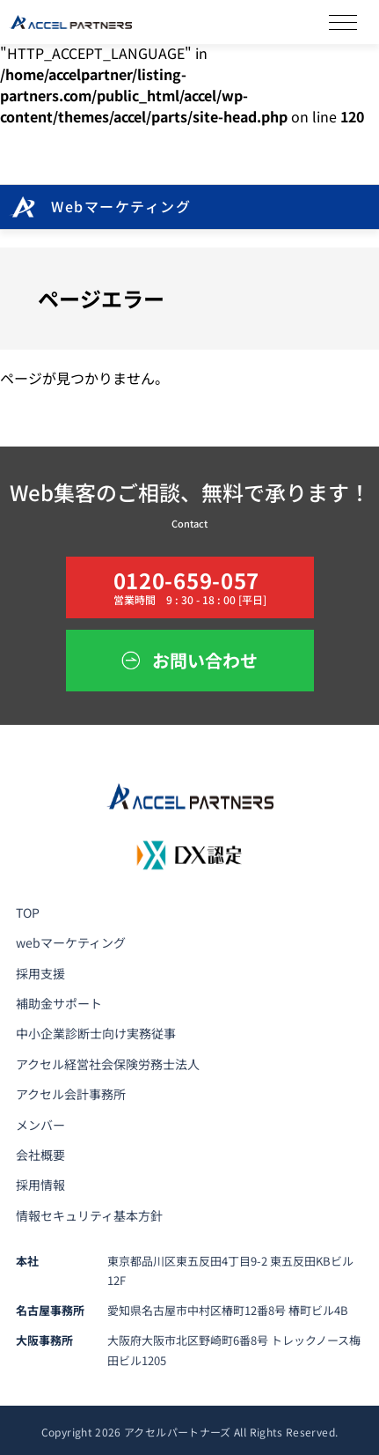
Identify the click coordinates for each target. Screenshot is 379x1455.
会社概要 (40, 1154)
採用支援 (40, 973)
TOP (28, 912)
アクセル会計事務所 (71, 1094)
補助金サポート (59, 1003)
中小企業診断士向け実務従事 (96, 1033)
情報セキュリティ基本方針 (89, 1215)
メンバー (40, 1125)
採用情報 (40, 1184)
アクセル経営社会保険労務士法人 (108, 1064)
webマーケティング (71, 942)
